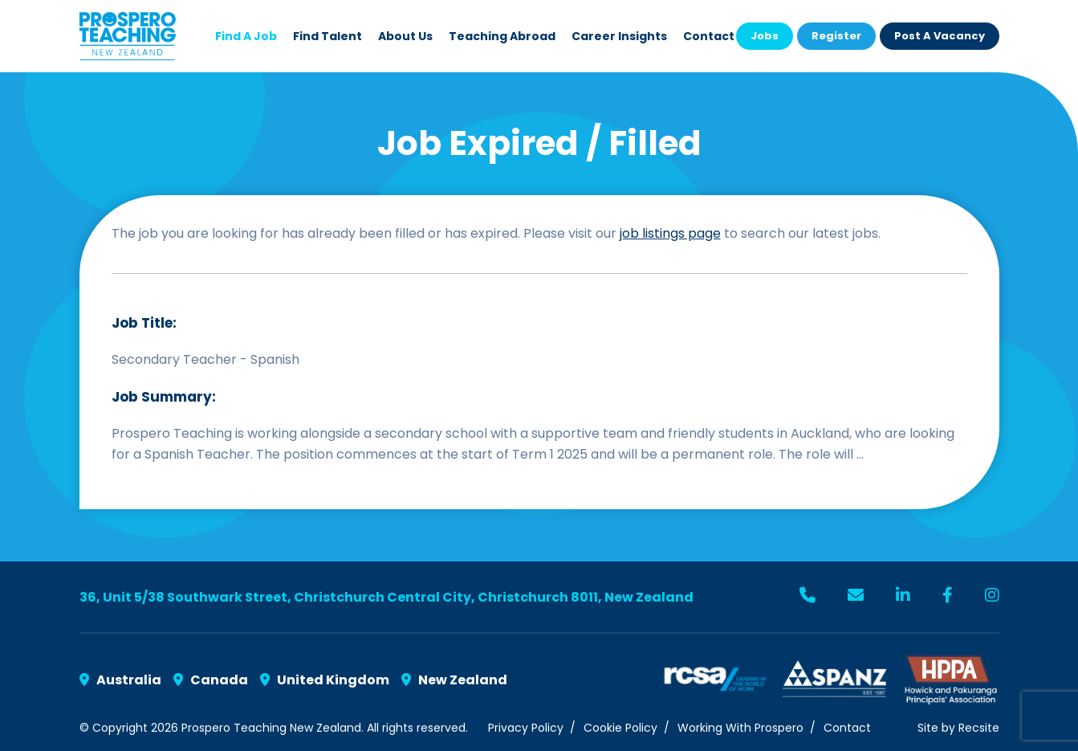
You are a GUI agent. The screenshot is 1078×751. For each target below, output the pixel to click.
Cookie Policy (620, 728)
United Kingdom (324, 680)
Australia (120, 680)
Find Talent (327, 36)
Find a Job (246, 36)
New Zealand (454, 680)
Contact (708, 36)
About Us (405, 36)
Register (836, 35)
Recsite (978, 728)
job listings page (670, 233)
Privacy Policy (525, 728)
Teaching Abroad (502, 36)
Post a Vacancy (939, 35)
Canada (210, 680)
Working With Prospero (740, 728)
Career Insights (619, 36)
